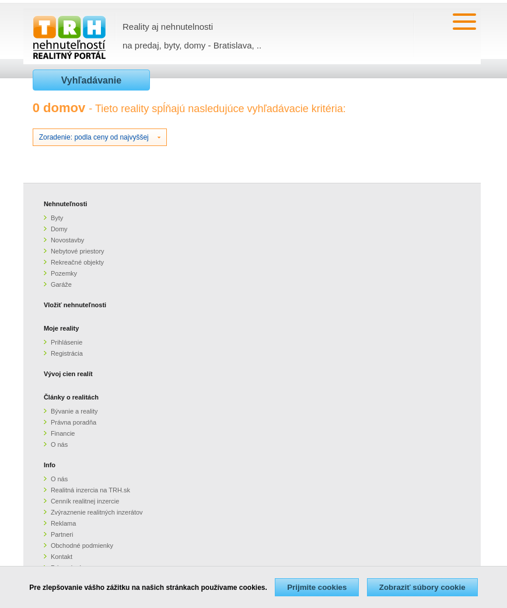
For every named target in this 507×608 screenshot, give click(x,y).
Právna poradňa (73, 422)
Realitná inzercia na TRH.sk (90, 490)
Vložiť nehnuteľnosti (75, 304)
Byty (57, 217)
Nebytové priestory (77, 251)
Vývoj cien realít (68, 373)
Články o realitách (71, 397)
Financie (63, 433)
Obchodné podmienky (82, 545)
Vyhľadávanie (91, 80)
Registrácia (67, 353)
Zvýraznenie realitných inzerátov (97, 512)
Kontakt (61, 556)
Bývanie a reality (74, 411)
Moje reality (61, 328)
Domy (59, 228)
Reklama (63, 523)
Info (49, 464)
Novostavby (67, 240)
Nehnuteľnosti (66, 203)
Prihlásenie (66, 342)
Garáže (61, 284)
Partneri (62, 534)
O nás (59, 444)
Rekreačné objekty (77, 262)
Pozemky (64, 273)
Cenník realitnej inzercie (85, 501)
